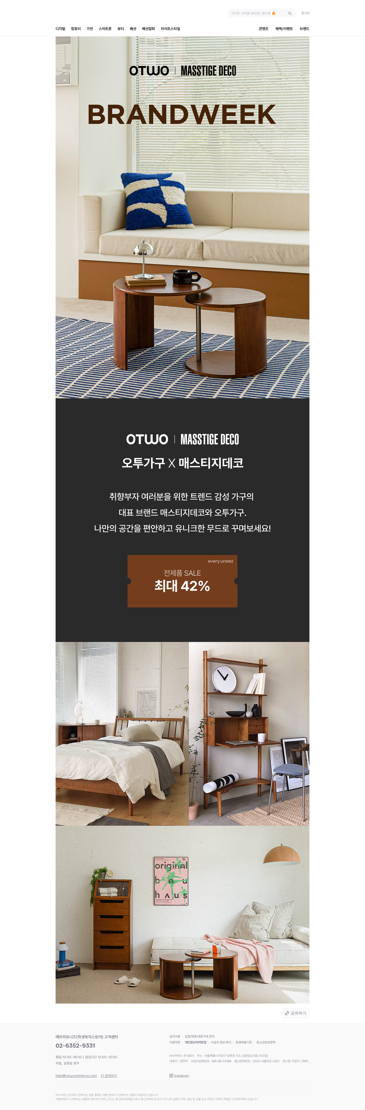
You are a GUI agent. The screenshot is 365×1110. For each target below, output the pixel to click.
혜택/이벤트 (284, 29)
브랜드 (304, 29)
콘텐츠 (264, 29)
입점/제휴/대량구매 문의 (199, 1036)
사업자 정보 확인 (221, 1042)
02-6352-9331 (75, 1045)
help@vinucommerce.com (76, 1076)
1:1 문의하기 (109, 1076)
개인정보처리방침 (195, 1042)
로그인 (305, 13)
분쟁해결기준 (244, 1042)
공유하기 (298, 1013)
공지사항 (174, 1036)
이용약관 (174, 1042)
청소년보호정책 (265, 1042)
